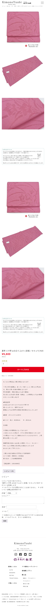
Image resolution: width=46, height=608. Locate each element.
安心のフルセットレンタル (26, 596)
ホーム (3, 6)
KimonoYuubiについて (14, 599)
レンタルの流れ (5, 596)
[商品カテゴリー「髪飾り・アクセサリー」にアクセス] (30, 578)
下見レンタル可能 (37, 596)
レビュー (6, 495)
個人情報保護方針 (11, 601)
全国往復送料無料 (14, 596)
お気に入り (28, 594)
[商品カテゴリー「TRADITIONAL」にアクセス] (13, 578)
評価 (4, 493)
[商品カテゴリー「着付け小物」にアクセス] (30, 583)
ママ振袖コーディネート (30, 566)
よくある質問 (30, 599)
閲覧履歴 (22, 594)
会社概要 (4, 601)
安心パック (23, 599)
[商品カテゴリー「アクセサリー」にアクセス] (30, 581)
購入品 (8, 6)
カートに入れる (23, 369)
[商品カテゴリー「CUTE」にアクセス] (13, 570)
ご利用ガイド (5, 599)
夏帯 (15, 6)
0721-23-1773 (25, 548)
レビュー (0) (9, 471)
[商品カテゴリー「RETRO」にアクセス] (13, 575)
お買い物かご (35, 594)
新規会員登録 (5, 594)
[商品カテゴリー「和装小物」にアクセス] (30, 586)
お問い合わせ (37, 599)
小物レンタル (12, 583)
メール (5, 511)
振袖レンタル (12, 566)
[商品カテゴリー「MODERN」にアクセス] (13, 572)
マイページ (17, 594)
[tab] (9, 471)
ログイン (11, 594)
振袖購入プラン (27, 570)
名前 (4, 507)
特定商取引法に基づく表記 (22, 601)
